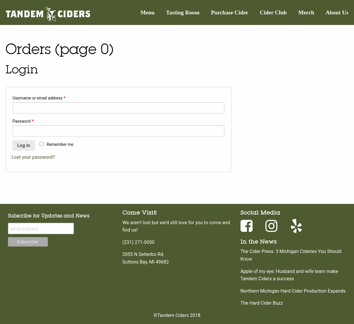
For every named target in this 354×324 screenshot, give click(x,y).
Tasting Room (182, 12)
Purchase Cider (229, 12)
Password (23, 121)
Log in (23, 145)
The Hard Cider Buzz (261, 303)
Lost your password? (33, 157)
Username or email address (39, 98)
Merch (306, 12)
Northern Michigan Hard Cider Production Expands (293, 291)
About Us (337, 12)
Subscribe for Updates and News (48, 216)
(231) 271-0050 (138, 242)
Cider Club (273, 12)
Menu (147, 12)
